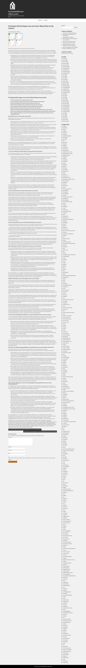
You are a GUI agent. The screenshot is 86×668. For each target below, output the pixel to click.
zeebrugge (65, 646)
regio (44, 425)
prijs (64, 493)
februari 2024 (66, 102)
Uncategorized (66, 566)
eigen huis (65, 249)
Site (9, 454)
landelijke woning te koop (69, 408)
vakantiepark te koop (68, 572)
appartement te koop (67, 153)
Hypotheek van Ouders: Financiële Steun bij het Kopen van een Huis (70, 38)
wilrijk (64, 630)
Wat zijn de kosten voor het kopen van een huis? (22, 99)
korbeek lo (65, 394)
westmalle (65, 627)
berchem (65, 168)
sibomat (65, 526)
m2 (63, 428)
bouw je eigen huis (67, 188)
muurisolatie (66, 460)
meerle (64, 440)
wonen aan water (67, 635)
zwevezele (65, 660)
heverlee (65, 294)
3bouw (64, 129)
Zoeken (63, 25)
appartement (66, 150)
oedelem (65, 468)
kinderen (65, 370)
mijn (64, 447)
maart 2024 (65, 100)
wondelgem (65, 633)
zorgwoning (66, 657)
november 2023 (66, 106)
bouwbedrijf (65, 190)
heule (64, 293)
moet (64, 455)
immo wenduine (66, 349)
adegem (64, 145)
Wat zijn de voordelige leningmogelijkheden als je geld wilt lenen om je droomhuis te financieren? (33, 111)
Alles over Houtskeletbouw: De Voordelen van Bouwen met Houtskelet (70, 34)
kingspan (65, 371)
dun (64, 237)
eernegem (65, 246)
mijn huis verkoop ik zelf (68, 449)
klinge (64, 378)
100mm (64, 126)
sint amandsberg (67, 530)
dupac (64, 240)
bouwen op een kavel (68, 196)
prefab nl (65, 492)
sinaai (64, 529)
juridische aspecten (26, 424)
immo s (64, 344)
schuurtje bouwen (67, 521)
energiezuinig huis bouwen (69, 254)
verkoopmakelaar (67, 591)
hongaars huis (66, 304)
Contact (46, 20)
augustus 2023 (66, 111)
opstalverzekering (34, 425)
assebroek (65, 160)
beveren (65, 174)
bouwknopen (66, 200)
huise (64, 323)
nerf (64, 461)
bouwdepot (65, 192)
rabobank (65, 498)
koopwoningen (66, 388)
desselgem (65, 222)
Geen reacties (17, 31)
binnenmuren (66, 180)
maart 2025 (65, 81)
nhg (64, 463)
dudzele (64, 235)
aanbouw (65, 132)
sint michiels (66, 538)
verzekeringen (29, 427)
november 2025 (66, 68)
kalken (64, 362)
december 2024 (66, 85)
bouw (64, 187)
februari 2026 (66, 63)
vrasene (65, 604)
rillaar (64, 511)
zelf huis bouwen (67, 648)
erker (64, 257)
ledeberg (65, 413)
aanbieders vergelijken (46, 420)
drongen (65, 232)
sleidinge (65, 540)
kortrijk (65, 396)
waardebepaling (66, 611)
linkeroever (65, 418)
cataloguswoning (67, 211)
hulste (64, 328)
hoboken (65, 296)
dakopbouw (65, 217)
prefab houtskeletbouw (68, 490)
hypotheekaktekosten (42, 423)
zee (63, 644)
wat (64, 617)
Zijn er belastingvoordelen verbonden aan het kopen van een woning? (27, 106)
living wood (65, 420)
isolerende (65, 359)
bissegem (65, 182)
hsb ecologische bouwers (68, 312)
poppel (64, 487)
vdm (64, 580)
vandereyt (65, 577)
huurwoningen (66, 335)
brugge (64, 204)
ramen (64, 500)
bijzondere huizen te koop (69, 179)
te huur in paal (66, 551)
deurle (64, 224)
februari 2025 (66, 82)
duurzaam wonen (67, 241)
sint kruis (65, 537)
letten (54, 424)
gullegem (65, 283)
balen (64, 163)
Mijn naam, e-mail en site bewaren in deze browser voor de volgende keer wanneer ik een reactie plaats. (31, 459)
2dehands (65, 127)
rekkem (64, 505)
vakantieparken (66, 574)
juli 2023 (65, 113)
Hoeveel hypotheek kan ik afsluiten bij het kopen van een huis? (25, 103)
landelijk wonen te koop (68, 407)
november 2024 (66, 87)
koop (16, 420)
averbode (65, 161)
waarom (65, 614)
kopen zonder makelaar (68, 391)
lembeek (65, 415)
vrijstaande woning (67, 607)
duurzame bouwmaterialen (69, 243)
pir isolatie (65, 482)
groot (64, 280)
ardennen (65, 156)
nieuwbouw (65, 465)
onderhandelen (26, 425)
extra (64, 261)
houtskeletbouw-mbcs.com (16, 12)
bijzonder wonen (67, 177)
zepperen (65, 656)
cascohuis (65, 209)
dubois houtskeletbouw (68, 233)
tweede (64, 561)
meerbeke (65, 439)
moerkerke (65, 453)
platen (64, 484)
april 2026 (65, 60)
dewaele (65, 227)
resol (64, 510)
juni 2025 (65, 76)
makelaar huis (66, 431)
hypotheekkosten (51, 423)
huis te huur (66, 320)
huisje (64, 325)
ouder (64, 476)
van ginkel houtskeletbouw (69, 575)
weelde (64, 624)
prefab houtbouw (67, 489)
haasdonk (65, 286)
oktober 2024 (66, 89)
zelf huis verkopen (67, 649)
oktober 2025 (66, 69)
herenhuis (65, 291)
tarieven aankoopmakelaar (69, 548)
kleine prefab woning (68, 376)
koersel (64, 379)
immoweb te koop (67, 352)
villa (64, 598)
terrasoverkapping (67, 556)
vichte (64, 596)
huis (14, 420)
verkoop (65, 590)
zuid (64, 659)
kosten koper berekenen (68, 400)
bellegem (65, 164)
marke (64, 436)
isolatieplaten (66, 357)
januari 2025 (66, 84)
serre (64, 524)
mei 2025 (65, 77)
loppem (64, 426)
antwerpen (65, 148)
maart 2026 (65, 61)
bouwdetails (66, 193)
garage (64, 265)
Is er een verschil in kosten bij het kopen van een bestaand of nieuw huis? (27, 101)
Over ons (40, 20)
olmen (64, 469)
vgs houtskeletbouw (67, 595)
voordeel (65, 603)
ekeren (64, 253)
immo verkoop (66, 347)
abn (64, 140)
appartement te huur (67, 151)
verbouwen (65, 582)
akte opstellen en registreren (32, 421)
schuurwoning (66, 522)
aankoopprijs (11, 421)
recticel (64, 502)
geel (64, 267)
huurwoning (66, 333)
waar (64, 609)
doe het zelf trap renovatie (69, 230)
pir (63, 481)
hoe (64, 298)
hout (64, 306)
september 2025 (66, 71)
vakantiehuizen (66, 569)
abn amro (65, 142)
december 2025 (66, 66)
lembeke (65, 416)
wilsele (64, 632)
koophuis (65, 384)
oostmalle (65, 473)
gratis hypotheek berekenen (69, 275)
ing (64, 354)
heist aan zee (66, 290)
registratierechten (12, 427)
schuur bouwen (66, 519)
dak (64, 214)
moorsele (65, 458)
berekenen (65, 169)
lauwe (64, 412)
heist (64, 288)
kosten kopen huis (42, 424)
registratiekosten (50, 425)
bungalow (65, 206)
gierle (64, 274)
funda (64, 262)
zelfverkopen (66, 654)
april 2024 (65, 98)
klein (64, 373)
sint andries (66, 532)
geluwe (64, 269)
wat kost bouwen (67, 619)
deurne (64, 225)
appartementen (66, 155)
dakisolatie (65, 216)
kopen (32, 424)
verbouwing (65, 583)
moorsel (65, 457)
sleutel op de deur (67, 542)
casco (64, 208)
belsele (64, 166)
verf (64, 587)
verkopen (65, 593)
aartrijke (65, 139)
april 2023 (65, 118)
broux (64, 203)
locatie (9, 425)
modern (64, 452)
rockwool (65, 513)
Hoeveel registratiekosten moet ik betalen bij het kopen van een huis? (26, 104)
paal (64, 479)
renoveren (65, 508)
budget (44, 421)
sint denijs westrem (67, 535)
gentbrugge (65, 272)
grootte (54, 421)
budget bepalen (49, 421)
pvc (64, 497)
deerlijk (64, 221)
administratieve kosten (20, 421)
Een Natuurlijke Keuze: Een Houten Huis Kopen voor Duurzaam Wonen (25, 429)
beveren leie (65, 176)
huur (64, 330)
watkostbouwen (66, 622)
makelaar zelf (66, 432)
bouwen (65, 195)
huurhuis (65, 331)
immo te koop (66, 346)
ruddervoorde (66, 516)
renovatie (65, 506)
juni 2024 (65, 95)
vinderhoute (66, 599)
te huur (64, 550)
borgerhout (65, 185)
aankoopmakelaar (67, 135)
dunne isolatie (66, 238)
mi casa (64, 445)
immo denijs (66, 343)
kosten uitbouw (66, 402)
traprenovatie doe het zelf (69, 559)
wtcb (64, 643)
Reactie (10, 437)
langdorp (65, 410)
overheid (41, 425)
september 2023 (66, 110)
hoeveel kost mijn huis (68, 299)
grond (64, 278)
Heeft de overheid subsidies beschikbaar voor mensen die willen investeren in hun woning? (31, 109)
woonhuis (65, 641)
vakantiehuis (66, 567)
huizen (64, 326)
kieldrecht (65, 367)
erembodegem (66, 256)
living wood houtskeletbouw (69, 421)
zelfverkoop (65, 652)
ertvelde (65, 259)
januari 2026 (66, 65)
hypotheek (65, 336)
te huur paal (66, 553)
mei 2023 (65, 116)
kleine (64, 375)
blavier (64, 184)
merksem (65, 444)
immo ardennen (66, 339)
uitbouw (65, 564)
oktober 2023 (66, 108)
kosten (23, 420)
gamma (64, 264)
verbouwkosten (66, 585)
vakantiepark (66, 571)
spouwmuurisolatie (67, 543)
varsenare (65, 579)
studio (64, 546)
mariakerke (65, 434)
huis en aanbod (66, 317)
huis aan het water (67, 315)
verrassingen (23, 427)
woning (65, 636)
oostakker (65, 471)
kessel (64, 363)
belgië (41, 421)
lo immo (65, 423)
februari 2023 (66, 121)
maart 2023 (65, 119)
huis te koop (66, 322)
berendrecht (65, 171)
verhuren (65, 588)
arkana (64, 158)
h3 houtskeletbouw (67, 285)
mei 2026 (65, 58)
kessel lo (65, 365)
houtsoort (65, 309)
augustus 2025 (66, 73)
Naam (10, 448)
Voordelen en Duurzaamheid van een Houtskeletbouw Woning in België (40, 431)
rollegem (65, 514)
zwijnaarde (65, 662)
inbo (20, 424)
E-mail (10, 451)
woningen (65, 640)
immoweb (65, 351)
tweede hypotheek (67, 563)
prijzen (64, 495)
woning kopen (66, 638)
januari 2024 (66, 103)
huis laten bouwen (67, 318)
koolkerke (65, 381)
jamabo (64, 360)
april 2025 (65, 79)
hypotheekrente (66, 338)
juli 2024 (65, 93)
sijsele (64, 527)
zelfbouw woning (67, 651)
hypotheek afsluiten (20, 423)
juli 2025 (65, 74)
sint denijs (65, 534)
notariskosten (34, 420)
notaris (13, 425)
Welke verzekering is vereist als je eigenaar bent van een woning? (26, 107)
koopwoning (66, 386)
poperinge (65, 485)
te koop (64, 554)
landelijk (65, 405)
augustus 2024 (66, 92)
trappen (65, 558)
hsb (64, 310)
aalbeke (64, 131)
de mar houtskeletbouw (68, 219)
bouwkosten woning (67, 201)
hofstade (65, 302)
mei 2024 (65, 97)
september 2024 (66, 90)
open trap (65, 474)
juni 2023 (65, 114)
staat (18, 427)
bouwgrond (65, 198)
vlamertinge (66, 601)
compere (65, 212)
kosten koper (28, 420)
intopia (64, 355)
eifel (64, 248)
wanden (65, 616)
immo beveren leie (67, 341)
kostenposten (50, 424)
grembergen (65, 277)
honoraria (10, 423)
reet (64, 503)
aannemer (65, 137)
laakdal (64, 404)
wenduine (65, 625)
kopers (19, 420)
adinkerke (65, 147)
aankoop (10, 420)
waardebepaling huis (68, 612)
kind (64, 368)
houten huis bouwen (67, 307)
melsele (64, 442)
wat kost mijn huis (67, 620)
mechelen (65, 437)
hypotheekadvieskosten (31, 423)
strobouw (65, 545)
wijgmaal (65, 628)
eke (64, 251)
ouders (64, 477)
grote (64, 282)
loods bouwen (66, 424)
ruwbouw (65, 518)
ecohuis (65, 245)
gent (64, 270)
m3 (63, 429)
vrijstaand (65, 606)
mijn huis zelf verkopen (68, 450)
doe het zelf (65, 229)
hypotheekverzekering (13, 424)
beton (64, 172)
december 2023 (66, 105)
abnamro (65, 143)
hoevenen (65, 301)
